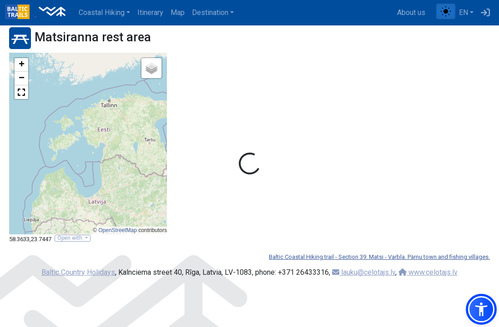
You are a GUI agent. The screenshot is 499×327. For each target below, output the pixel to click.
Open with (70, 238)
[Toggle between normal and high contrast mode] (445, 11)
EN (463, 12)
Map (178, 12)
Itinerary (150, 12)
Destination (210, 12)
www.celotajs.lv (428, 272)
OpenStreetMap (117, 230)
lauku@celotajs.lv (363, 272)
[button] (21, 65)
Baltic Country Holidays (78, 272)
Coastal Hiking (102, 12)
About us (411, 12)
